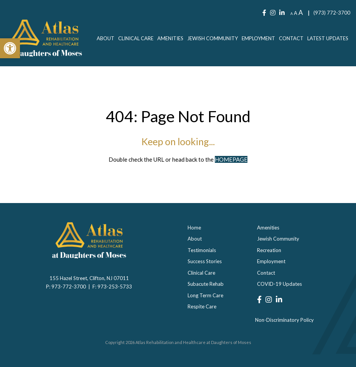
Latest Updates (327, 38)
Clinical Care (135, 38)
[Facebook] (264, 13)
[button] (10, 48)
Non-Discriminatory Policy (284, 320)
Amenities (170, 38)
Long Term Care (205, 295)
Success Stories (205, 261)
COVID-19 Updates (279, 284)
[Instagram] (272, 13)
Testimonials (202, 250)
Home (194, 227)
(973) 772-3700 (331, 13)
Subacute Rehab (206, 284)
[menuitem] (105, 38)
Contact (291, 38)
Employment (258, 38)
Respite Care (202, 306)
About (105, 38)
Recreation (269, 250)
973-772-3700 (69, 286)
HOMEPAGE (231, 159)
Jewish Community (212, 38)
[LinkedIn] (282, 13)
